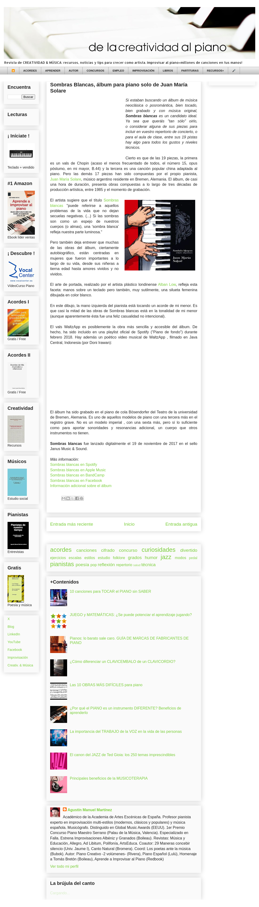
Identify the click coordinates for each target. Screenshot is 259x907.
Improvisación (18, 657)
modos (180, 558)
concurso (128, 550)
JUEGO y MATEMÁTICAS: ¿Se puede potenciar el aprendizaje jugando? (131, 615)
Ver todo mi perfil (64, 866)
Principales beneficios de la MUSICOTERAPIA (109, 778)
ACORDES (30, 70)
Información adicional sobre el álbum (81, 486)
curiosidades (159, 549)
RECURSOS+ (215, 70)
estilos (89, 558)
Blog (11, 627)
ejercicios (58, 558)
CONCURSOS (95, 70)
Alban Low (167, 284)
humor (151, 557)
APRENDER (53, 70)
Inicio (129, 524)
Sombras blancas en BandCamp (77, 475)
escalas (75, 558)
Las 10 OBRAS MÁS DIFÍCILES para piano (106, 685)
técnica (148, 564)
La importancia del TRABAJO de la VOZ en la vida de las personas (126, 732)
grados (135, 557)
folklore (119, 558)
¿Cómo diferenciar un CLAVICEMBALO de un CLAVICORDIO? (122, 662)
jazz (166, 557)
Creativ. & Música (20, 665)
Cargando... (60, 893)
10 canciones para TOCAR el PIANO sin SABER (110, 591)
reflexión (106, 564)
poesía (82, 564)
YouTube (14, 642)
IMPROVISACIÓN (143, 70)
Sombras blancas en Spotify (73, 465)
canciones (86, 550)
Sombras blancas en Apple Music (78, 470)
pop (93, 565)
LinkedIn (14, 634)
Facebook (15, 650)
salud (137, 565)
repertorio (124, 565)
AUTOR (73, 70)
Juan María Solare (65, 179)
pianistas (62, 564)
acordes (61, 549)
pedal (193, 558)
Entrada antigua (181, 524)
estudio (104, 558)
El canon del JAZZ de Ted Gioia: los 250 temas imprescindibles (122, 755)
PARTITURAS (189, 70)
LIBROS (168, 70)
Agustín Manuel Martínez (90, 810)
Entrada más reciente (71, 524)
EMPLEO (118, 70)
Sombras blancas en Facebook (76, 481)
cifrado (108, 550)
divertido (188, 550)
